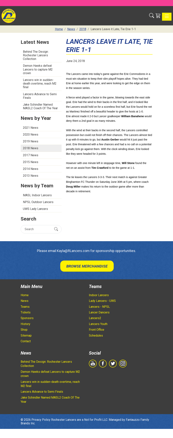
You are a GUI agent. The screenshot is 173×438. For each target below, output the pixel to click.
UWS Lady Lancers (35, 209)
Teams (25, 306)
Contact (26, 341)
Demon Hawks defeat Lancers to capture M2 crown (38, 69)
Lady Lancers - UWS (102, 301)
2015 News (30, 162)
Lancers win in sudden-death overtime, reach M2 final (39, 83)
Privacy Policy (40, 420)
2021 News (30, 128)
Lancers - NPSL (99, 306)
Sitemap (26, 335)
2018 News (30, 148)
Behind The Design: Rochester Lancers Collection (36, 55)
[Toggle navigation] (166, 17)
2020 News (30, 134)
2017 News (30, 155)
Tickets (26, 312)
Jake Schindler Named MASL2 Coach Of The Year (40, 106)
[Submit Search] (56, 229)
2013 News (30, 175)
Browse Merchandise (87, 266)
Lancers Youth (98, 324)
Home (25, 295)
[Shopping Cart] (158, 16)
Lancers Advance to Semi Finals (40, 96)
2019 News (30, 141)
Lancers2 (95, 318)
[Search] (38, 229)
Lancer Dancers (99, 312)
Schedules (96, 335)
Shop (24, 329)
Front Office (96, 329)
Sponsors (27, 318)
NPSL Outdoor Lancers (38, 202)
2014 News (30, 169)
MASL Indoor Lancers (37, 195)
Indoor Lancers (99, 295)
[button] (151, 16)
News (24, 301)
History (25, 324)
